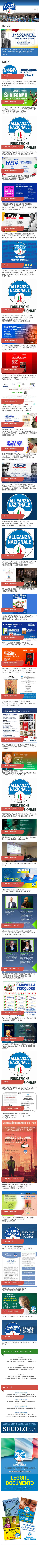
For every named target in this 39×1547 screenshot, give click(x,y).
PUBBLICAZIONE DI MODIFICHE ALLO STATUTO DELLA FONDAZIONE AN (19, 153)
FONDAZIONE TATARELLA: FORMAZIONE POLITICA (14, 1289)
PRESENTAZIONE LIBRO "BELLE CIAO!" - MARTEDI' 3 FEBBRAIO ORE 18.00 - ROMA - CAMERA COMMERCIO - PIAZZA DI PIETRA (19, 206)
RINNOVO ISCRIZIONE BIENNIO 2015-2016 (19, 1343)
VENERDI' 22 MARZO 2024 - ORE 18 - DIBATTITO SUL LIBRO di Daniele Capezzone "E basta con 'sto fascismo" (19, 670)
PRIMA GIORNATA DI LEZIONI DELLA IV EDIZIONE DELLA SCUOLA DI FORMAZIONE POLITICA (18, 976)
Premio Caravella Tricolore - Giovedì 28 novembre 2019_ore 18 (19, 1019)
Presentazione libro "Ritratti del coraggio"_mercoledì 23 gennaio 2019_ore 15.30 (16, 1115)
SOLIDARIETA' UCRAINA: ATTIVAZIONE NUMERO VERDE (16, 890)
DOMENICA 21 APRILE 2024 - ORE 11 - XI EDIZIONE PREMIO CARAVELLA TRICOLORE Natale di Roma (19, 617)
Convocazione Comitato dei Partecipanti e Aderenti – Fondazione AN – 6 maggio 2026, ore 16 (19, 83)
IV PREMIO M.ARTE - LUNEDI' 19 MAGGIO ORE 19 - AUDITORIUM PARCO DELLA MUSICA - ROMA (17, 408)
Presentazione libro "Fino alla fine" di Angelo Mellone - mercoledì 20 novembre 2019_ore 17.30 (17, 1186)
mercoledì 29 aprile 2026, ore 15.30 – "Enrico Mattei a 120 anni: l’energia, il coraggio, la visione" (18, 52)
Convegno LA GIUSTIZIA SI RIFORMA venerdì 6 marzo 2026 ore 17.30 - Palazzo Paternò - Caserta (18, 178)
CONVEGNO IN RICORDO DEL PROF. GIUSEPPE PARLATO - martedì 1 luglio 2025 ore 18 (19, 347)
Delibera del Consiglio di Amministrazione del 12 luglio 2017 (17, 1248)
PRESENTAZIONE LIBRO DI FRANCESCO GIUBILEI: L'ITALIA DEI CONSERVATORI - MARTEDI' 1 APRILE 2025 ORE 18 (19, 432)
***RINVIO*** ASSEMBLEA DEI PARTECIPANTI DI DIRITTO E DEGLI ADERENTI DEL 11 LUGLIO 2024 (18, 523)
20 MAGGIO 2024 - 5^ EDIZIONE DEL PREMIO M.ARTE (18, 590)
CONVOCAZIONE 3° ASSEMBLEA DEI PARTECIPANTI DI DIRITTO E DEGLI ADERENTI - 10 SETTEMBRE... (21, 1378)
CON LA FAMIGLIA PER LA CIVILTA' (18, 1317)
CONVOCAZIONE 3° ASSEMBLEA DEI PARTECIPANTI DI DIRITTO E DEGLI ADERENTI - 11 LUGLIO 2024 (19, 563)
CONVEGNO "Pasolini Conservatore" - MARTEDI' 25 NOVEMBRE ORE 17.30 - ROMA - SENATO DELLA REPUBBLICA (19, 235)
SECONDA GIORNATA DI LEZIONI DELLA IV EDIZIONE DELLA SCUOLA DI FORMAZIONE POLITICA (18, 932)
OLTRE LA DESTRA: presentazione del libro (19, 864)
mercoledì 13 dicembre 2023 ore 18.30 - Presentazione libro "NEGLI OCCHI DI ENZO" (19, 1046)
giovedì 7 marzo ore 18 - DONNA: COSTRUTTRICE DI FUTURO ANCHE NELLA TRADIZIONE (18, 703)
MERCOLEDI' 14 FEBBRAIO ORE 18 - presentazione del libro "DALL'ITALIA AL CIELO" (19, 747)
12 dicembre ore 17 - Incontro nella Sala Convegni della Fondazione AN (19, 838)
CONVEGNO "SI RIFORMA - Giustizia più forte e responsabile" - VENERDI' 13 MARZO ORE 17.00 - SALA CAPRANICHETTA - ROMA (19, 110)
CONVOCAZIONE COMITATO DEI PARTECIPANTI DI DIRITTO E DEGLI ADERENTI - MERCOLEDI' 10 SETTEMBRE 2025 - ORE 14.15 (18, 318)
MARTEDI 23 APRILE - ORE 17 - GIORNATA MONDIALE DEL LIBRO (17, 644)
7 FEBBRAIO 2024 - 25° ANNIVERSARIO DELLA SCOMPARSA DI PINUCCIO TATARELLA (19, 773)
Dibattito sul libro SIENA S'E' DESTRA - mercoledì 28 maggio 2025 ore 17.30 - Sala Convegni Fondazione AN (19, 377)
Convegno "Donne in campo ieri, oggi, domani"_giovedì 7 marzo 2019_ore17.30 (18, 1219)
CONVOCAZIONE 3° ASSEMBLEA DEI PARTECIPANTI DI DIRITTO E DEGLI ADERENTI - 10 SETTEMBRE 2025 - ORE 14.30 (19, 273)
